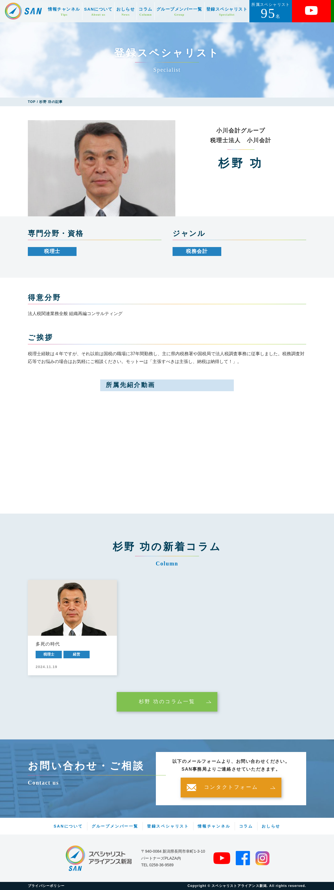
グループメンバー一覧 (179, 11)
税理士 (52, 251)
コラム (146, 11)
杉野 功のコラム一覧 (167, 702)
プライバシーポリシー (46, 886)
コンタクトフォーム (231, 787)
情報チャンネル (64, 11)
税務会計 (197, 251)
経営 (76, 654)
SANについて (98, 11)
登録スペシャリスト (227, 11)
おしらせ (125, 11)
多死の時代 (48, 644)
